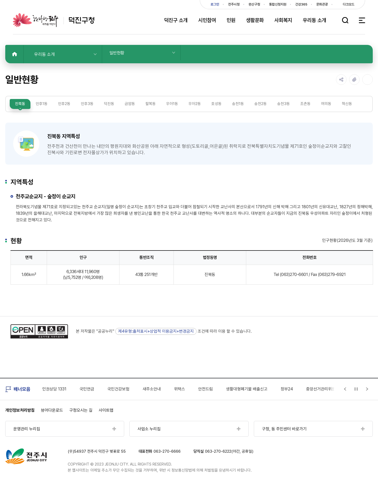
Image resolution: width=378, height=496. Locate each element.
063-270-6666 (167, 462)
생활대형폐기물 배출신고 (246, 399)
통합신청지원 (277, 4)
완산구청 (254, 4)
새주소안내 (152, 399)
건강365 (301, 4)
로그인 (215, 4)
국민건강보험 (118, 399)
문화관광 (322, 4)
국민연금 (87, 399)
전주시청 (234, 4)
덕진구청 (53, 20)
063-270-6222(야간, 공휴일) (229, 462)
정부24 (287, 399)
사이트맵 (106, 421)
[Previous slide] (345, 400)
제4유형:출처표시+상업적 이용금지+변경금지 (156, 342)
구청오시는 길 (80, 421)
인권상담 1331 (54, 399)
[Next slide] (367, 400)
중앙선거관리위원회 (322, 399)
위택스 (179, 399)
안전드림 (205, 399)
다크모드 (348, 4)
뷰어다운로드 (52, 421)
